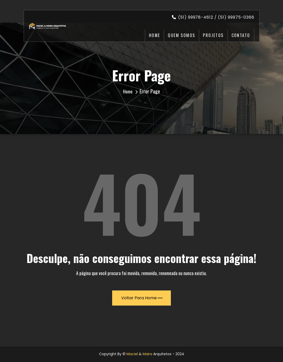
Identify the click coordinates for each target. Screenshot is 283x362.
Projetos (213, 35)
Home (154, 35)
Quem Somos (181, 35)
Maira (147, 353)
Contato (241, 35)
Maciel (132, 353)
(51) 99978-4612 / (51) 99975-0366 (213, 17)
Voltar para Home (142, 298)
